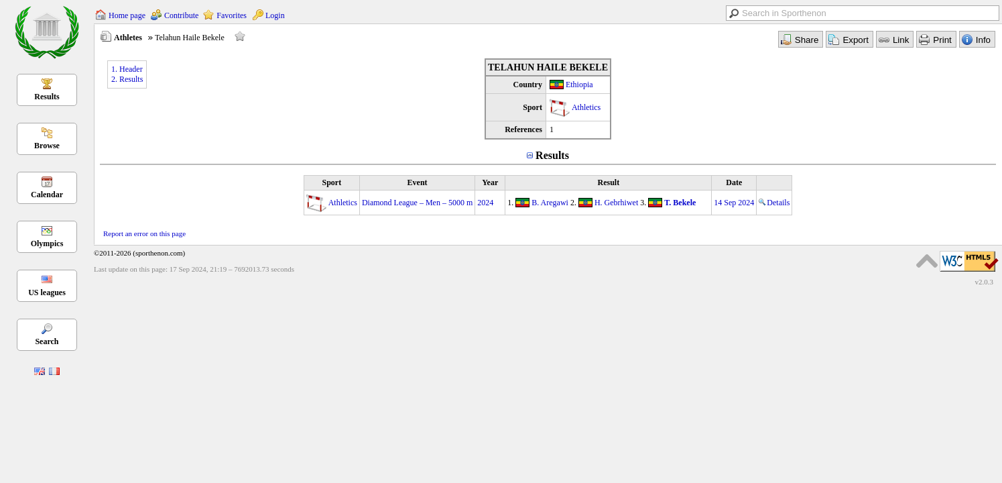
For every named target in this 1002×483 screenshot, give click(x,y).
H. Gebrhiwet (616, 202)
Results (46, 96)
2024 (485, 202)
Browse (47, 145)
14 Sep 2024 (734, 202)
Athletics (586, 107)
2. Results (127, 79)
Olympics (47, 243)
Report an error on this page (144, 233)
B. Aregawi (549, 202)
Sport (331, 182)
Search (46, 341)
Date (734, 182)
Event (418, 182)
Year (490, 182)
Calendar (47, 194)
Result (608, 182)
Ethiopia (579, 84)
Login (275, 15)
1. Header (127, 69)
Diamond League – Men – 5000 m (417, 202)
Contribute (181, 15)
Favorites (231, 15)
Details (774, 202)
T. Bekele (680, 202)
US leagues (47, 292)
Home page (127, 15)
